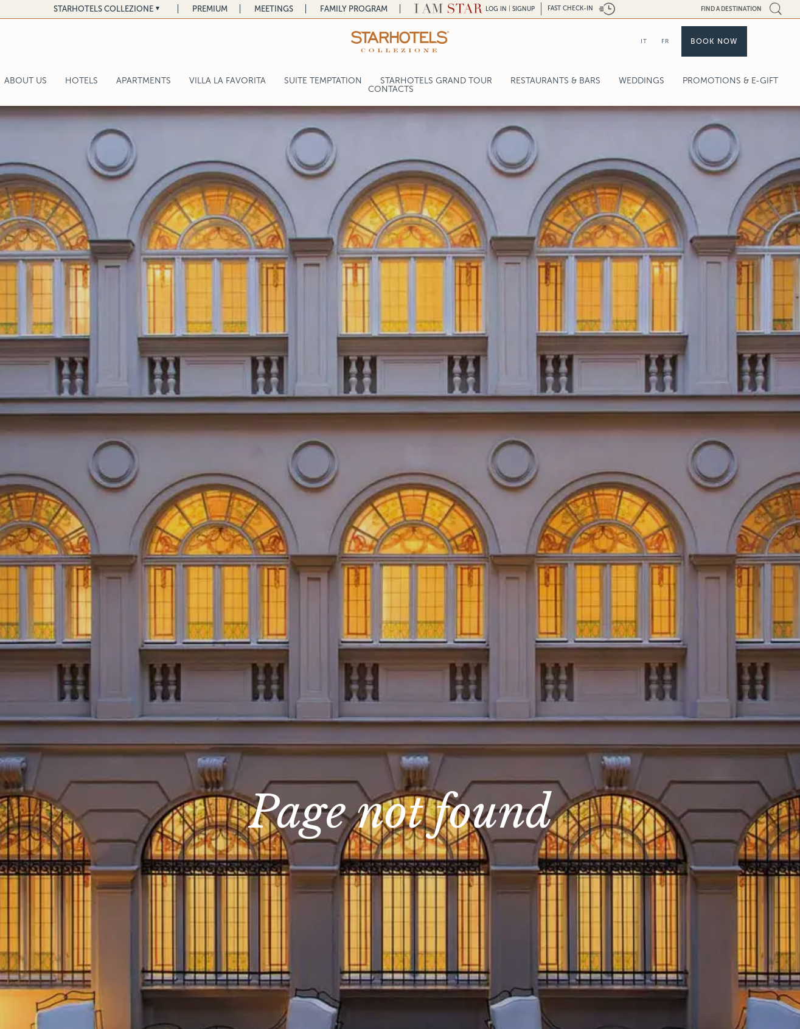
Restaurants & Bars (555, 80)
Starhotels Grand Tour (436, 80)
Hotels (81, 80)
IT (644, 41)
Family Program (354, 8)
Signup (523, 8)
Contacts (391, 89)
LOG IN (496, 8)
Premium (210, 8)
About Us (25, 80)
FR (665, 41)
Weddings (641, 80)
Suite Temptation (323, 80)
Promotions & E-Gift (730, 80)
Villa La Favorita (227, 80)
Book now (714, 41)
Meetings (273, 8)
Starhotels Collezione (103, 8)
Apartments (143, 80)
